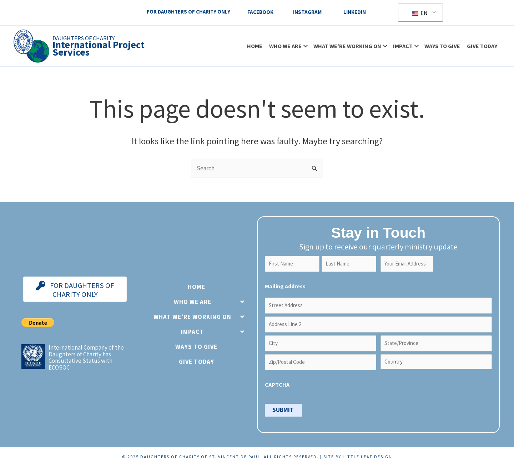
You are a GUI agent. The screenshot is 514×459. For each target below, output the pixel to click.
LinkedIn (355, 12)
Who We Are (284, 46)
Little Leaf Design (367, 449)
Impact (402, 46)
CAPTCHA (277, 378)
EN (420, 12)
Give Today (481, 46)
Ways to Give (441, 46)
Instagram (307, 12)
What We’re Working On (347, 46)
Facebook (261, 12)
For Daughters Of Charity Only (187, 12)
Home (254, 46)
